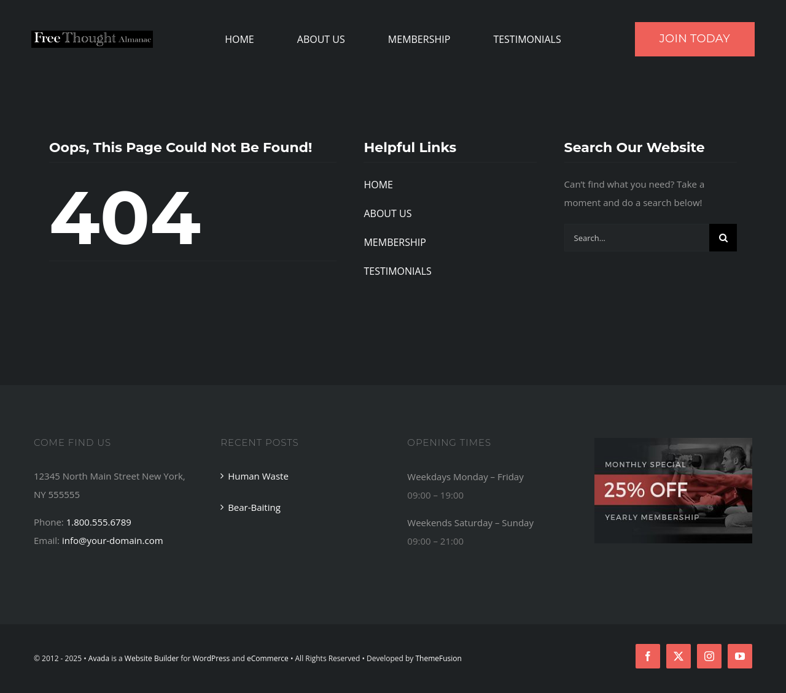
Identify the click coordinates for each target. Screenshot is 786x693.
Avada (98, 658)
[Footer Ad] (673, 442)
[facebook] (648, 656)
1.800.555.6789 (98, 522)
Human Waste (258, 476)
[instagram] (709, 656)
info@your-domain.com (112, 540)
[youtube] (740, 656)
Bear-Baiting (254, 507)
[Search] (723, 237)
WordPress (211, 658)
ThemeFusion (438, 658)
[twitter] (678, 656)
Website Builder (152, 658)
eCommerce (268, 658)
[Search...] (636, 237)
